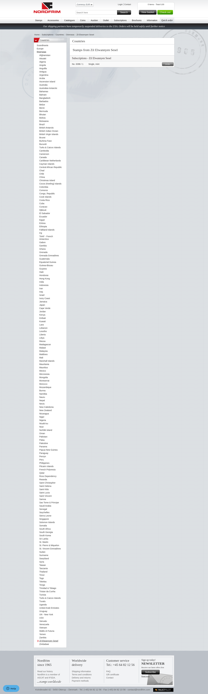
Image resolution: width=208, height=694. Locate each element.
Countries (60, 35)
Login (120, 4)
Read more (146, 676)
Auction (94, 20)
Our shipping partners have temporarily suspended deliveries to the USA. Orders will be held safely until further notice (104, 26)
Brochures (137, 20)
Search (125, 12)
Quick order (167, 20)
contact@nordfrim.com (139, 689)
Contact (127, 4)
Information (152, 20)
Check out (166, 12)
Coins (83, 20)
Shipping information (81, 671)
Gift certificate (112, 674)
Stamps (38, 20)
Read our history (45, 671)
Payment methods (80, 681)
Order (169, 64)
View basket (148, 12)
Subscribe (152, 672)
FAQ (108, 671)
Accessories (53, 20)
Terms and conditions (82, 674)
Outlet (106, 20)
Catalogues (69, 20)
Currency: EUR (84, 5)
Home (37, 35)
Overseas (70, 35)
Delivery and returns (81, 677)
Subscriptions (120, 20)
